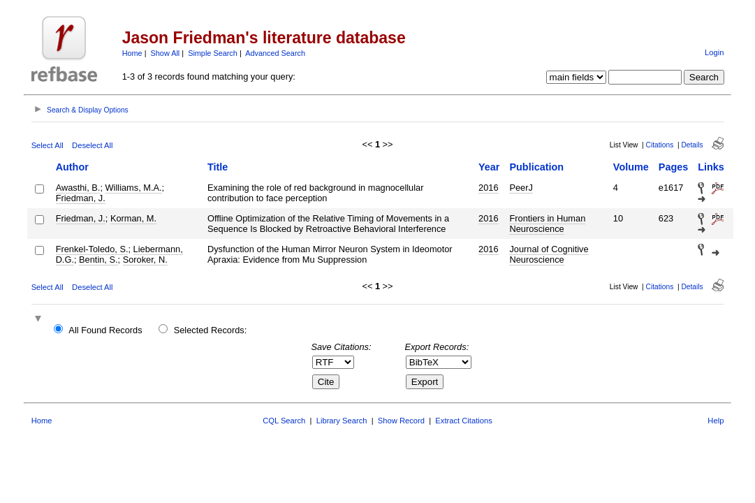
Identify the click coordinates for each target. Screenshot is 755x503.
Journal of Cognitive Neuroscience (548, 254)
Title (217, 167)
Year (488, 167)
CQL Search (284, 420)
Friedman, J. (80, 198)
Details (692, 145)
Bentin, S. (98, 259)
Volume (631, 167)
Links (711, 167)
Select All (47, 145)
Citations (660, 145)
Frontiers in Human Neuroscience (547, 223)
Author (72, 167)
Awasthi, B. (78, 187)
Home (132, 53)
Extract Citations (463, 420)
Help (716, 420)
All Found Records (105, 330)
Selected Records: (210, 330)
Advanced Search (275, 53)
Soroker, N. (145, 259)
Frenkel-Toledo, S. (92, 249)
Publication (536, 167)
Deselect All (92, 145)
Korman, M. (133, 218)
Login (714, 52)
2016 (488, 187)
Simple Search (212, 53)
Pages (673, 167)
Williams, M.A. (133, 187)
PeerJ (520, 187)
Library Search (341, 420)
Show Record (401, 420)
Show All (165, 53)
